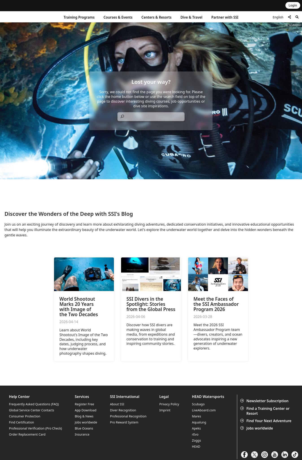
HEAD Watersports (208, 397)
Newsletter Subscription (265, 400)
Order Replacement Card (27, 434)
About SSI (117, 404)
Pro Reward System (124, 422)
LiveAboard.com (204, 410)
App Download (85, 410)
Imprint (164, 410)
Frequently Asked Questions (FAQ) (34, 404)
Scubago (198, 404)
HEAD (196, 446)
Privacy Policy (169, 404)
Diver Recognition (123, 410)
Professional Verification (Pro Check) (35, 428)
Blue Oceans (84, 428)
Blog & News (84, 416)
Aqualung (199, 422)
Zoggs (196, 440)
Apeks (196, 428)
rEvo (195, 434)
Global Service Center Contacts (31, 410)
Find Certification (21, 422)
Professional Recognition (128, 416)
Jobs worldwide (257, 428)
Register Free (84, 404)
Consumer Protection (24, 416)
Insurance (82, 434)
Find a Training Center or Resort (265, 411)
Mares (196, 416)
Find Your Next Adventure (266, 420)
